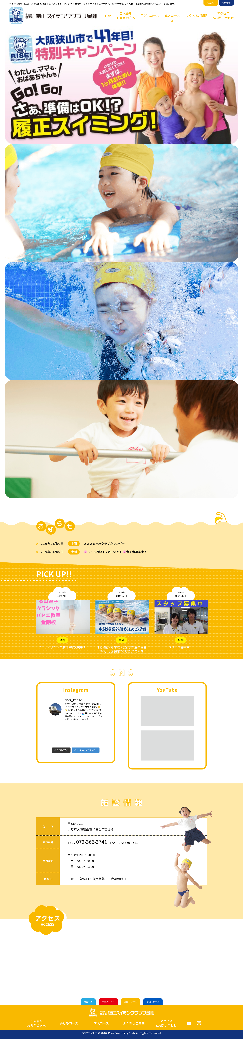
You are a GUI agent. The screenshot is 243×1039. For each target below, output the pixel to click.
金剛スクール (130, 1001)
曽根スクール (152, 1001)
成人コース (172, 15)
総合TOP (88, 1001)
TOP (108, 15)
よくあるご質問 (196, 15)
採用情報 (226, 2)
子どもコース (150, 15)
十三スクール (108, 1001)
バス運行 (211, 2)
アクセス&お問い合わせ (223, 15)
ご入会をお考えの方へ (125, 15)
